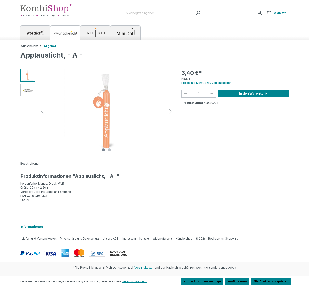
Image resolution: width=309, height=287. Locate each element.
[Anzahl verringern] (185, 94)
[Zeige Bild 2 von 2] (109, 149)
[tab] (29, 164)
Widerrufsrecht (162, 238)
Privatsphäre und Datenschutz (79, 238)
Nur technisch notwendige (202, 281)
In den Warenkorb (253, 93)
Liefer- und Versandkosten (39, 238)
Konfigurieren (237, 281)
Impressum (129, 238)
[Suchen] (198, 13)
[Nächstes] (170, 111)
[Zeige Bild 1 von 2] (103, 149)
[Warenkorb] (276, 13)
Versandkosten (144, 267)
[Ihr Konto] (259, 13)
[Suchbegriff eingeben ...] (159, 13)
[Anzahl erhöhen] (212, 94)
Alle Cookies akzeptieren (270, 281)
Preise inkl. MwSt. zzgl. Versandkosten (206, 82)
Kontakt (144, 238)
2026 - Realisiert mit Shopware (217, 238)
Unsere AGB (110, 238)
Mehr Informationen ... (134, 281)
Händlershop (184, 238)
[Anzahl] (198, 94)
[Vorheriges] (42, 111)
